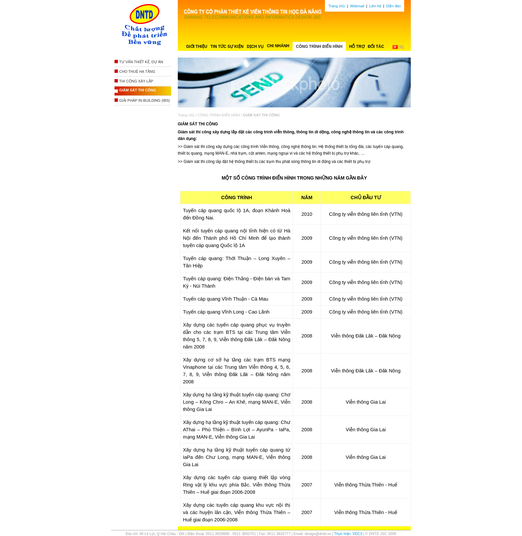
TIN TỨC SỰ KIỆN (226, 46)
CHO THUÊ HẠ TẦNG (137, 71)
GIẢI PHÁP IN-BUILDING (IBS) (144, 100)
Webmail (357, 6)
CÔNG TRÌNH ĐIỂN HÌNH (319, 46)
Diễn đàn (393, 6)
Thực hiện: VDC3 (348, 534)
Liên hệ (375, 6)
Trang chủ (336, 6)
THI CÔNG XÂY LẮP (136, 81)
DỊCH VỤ (255, 46)
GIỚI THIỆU (196, 46)
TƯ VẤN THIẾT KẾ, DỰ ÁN (141, 62)
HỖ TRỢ (357, 46)
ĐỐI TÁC (376, 46)
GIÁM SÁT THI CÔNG (137, 90)
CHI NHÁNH (278, 46)
